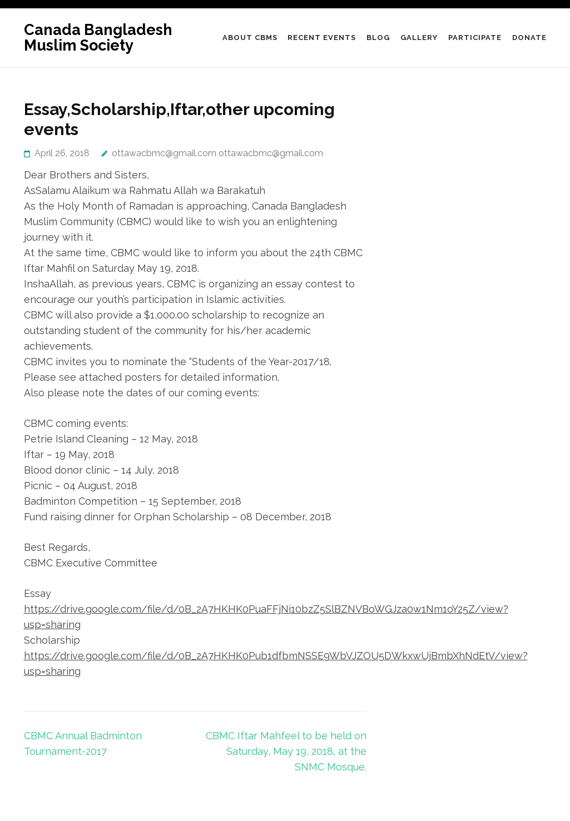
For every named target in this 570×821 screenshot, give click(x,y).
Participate (475, 37)
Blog (378, 37)
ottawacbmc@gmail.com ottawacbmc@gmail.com (217, 153)
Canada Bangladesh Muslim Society (98, 37)
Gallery (419, 37)
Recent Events (322, 37)
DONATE (529, 37)
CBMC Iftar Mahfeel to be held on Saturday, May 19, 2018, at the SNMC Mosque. (286, 751)
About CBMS (249, 37)
